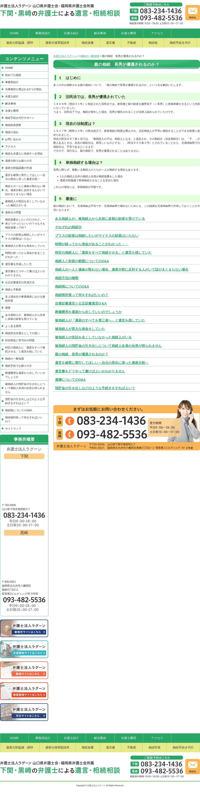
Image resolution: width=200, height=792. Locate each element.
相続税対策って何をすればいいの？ (81, 295)
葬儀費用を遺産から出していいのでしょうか (88, 312)
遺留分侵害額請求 (57, 42)
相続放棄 (88, 42)
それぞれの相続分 (68, 227)
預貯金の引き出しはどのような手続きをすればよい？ (95, 388)
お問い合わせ (13, 139)
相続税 (153, 42)
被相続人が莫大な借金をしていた (80, 329)
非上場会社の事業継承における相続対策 (25, 298)
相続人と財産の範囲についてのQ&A (82, 261)
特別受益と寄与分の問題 (19, 340)
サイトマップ (13, 428)
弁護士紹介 (71, 33)
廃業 (7, 307)
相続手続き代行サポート (19, 117)
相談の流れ (11, 132)
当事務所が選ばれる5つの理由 (23, 89)
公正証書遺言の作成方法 (19, 282)
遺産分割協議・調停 (19, 42)
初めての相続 (13, 75)
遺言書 (110, 42)
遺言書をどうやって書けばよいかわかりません (90, 371)
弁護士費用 (128, 33)
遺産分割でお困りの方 (18, 160)
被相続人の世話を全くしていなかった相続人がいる (93, 337)
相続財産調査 (13, 125)
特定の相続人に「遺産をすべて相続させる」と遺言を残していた (103, 252)
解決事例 (100, 33)
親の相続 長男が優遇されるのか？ (81, 354)
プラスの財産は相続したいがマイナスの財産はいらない (96, 235)
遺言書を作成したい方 (18, 264)
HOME (14, 33)
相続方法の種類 (66, 278)
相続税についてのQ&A (72, 286)
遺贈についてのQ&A (70, 379)
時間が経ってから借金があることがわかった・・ (91, 244)
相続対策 (154, 747)
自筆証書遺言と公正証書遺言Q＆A (81, 303)
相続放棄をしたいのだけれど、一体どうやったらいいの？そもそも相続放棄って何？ (25, 223)
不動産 (131, 42)
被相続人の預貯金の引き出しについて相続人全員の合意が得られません (108, 346)
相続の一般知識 (14, 358)
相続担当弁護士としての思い (22, 333)
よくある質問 (13, 326)
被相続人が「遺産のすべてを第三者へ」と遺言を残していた (100, 320)
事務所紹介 (42, 33)
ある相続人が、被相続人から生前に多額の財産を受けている (100, 218)
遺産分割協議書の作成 (18, 167)
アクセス (157, 33)
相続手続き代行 (180, 42)
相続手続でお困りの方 (18, 365)
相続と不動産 (13, 289)
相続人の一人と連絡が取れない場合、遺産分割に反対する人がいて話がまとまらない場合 (121, 269)
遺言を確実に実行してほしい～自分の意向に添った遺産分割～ (101, 363)
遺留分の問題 (13, 212)
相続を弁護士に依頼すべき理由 (23, 153)
